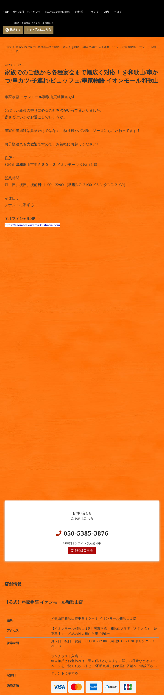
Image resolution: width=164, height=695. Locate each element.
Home (8, 47)
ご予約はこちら (82, 550)
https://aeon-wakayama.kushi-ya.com (32, 225)
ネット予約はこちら (38, 29)
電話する (13, 30)
